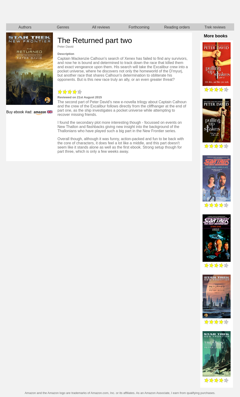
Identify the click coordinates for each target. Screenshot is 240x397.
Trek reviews (214, 27)
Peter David (66, 46)
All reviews (101, 27)
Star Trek (177, 11)
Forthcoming (139, 27)
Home (63, 11)
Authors (24, 27)
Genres (63, 27)
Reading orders (177, 27)
